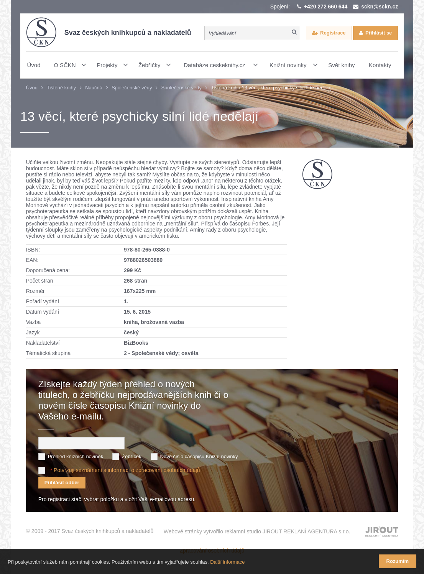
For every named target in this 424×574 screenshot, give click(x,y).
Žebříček (131, 456)
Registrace (332, 33)
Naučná (93, 87)
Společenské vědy (132, 87)
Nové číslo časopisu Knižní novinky (199, 456)
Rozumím (397, 561)
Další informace (227, 562)
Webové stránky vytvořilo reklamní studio (257, 531)
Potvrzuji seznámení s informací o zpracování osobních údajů (127, 470)
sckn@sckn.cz (379, 6)
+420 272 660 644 (325, 6)
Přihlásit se (378, 33)
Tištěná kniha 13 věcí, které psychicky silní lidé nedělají (272, 87)
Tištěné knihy (61, 87)
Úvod (32, 87)
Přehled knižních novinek (76, 456)
